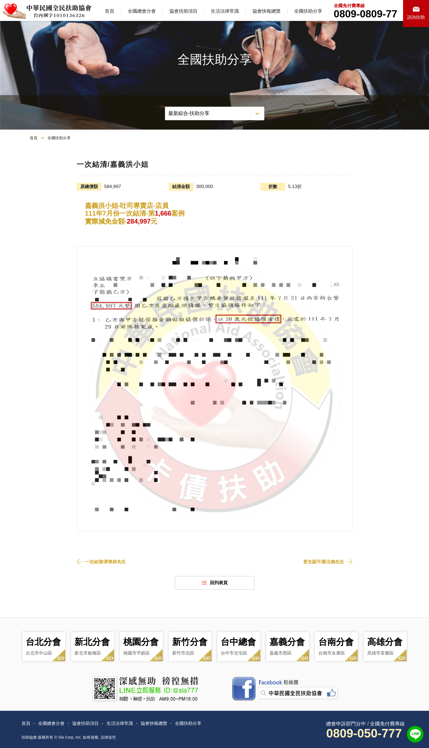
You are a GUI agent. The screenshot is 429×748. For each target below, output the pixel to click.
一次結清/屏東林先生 (105, 561)
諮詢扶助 (416, 17)
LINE (415, 734)
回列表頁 (219, 582)
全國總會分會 (142, 11)
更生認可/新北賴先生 (323, 561)
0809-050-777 (364, 733)
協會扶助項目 (183, 11)
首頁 (109, 11)
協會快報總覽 (266, 11)
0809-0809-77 (365, 14)
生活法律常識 (225, 11)
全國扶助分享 (308, 11)
